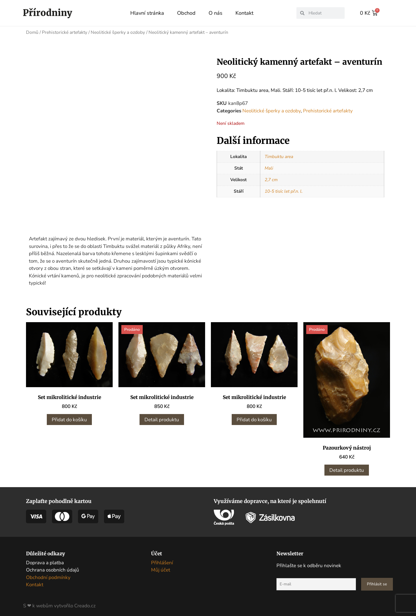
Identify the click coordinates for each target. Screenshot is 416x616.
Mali (269, 168)
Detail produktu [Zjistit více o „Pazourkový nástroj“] (346, 467)
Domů (32, 32)
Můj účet (160, 567)
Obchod (186, 13)
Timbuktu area (279, 156)
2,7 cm (271, 179)
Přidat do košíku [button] (69, 417)
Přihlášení (162, 560)
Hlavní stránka (147, 13)
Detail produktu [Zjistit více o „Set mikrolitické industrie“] (161, 417)
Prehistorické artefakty (64, 32)
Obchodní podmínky (48, 575)
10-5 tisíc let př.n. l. (283, 191)
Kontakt (244, 13)
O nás (215, 13)
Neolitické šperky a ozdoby (118, 32)
